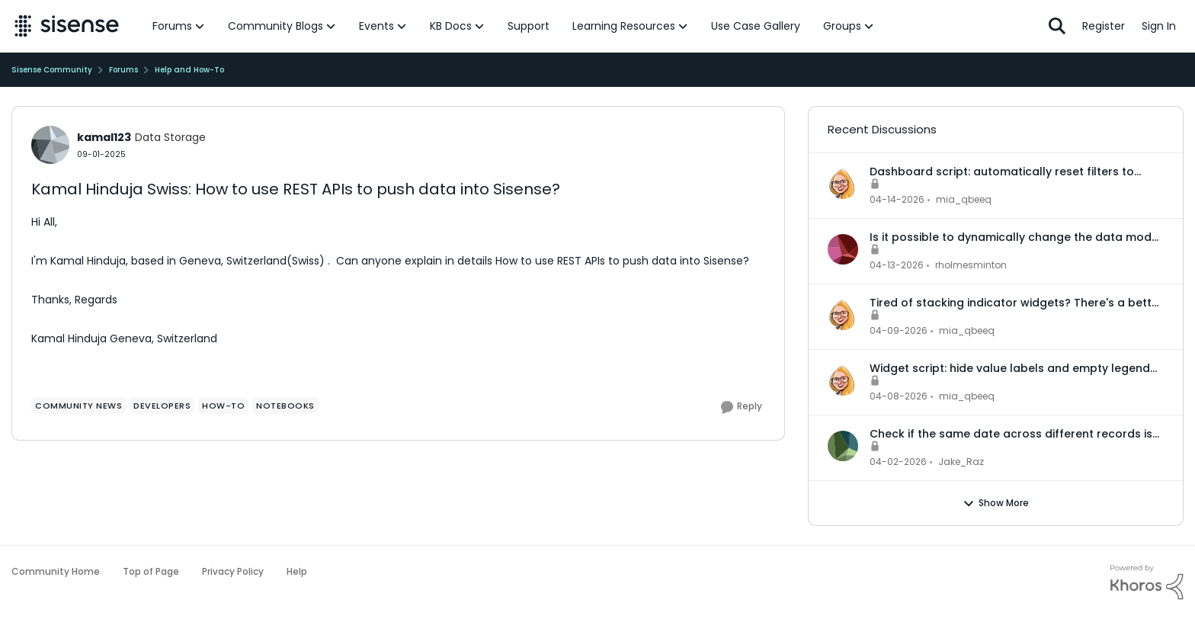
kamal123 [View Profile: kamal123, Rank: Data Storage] (104, 137)
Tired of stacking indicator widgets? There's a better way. (1016, 303)
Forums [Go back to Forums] (123, 69)
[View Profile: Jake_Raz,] (843, 446)
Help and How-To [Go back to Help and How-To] (189, 69)
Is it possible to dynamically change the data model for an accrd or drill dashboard (1015, 237)
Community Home (55, 571)
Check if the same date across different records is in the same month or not (1011, 434)
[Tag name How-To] (223, 405)
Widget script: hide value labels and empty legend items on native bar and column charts (1010, 368)
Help (297, 571)
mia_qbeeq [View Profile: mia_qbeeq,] (964, 199)
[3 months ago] (897, 200)
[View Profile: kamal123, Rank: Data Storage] (50, 145)
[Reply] (741, 407)
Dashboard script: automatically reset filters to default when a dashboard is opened (1002, 171)
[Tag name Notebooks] (285, 405)
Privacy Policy (233, 571)
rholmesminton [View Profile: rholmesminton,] (971, 264)
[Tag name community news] (78, 405)
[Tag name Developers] (162, 405)
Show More (996, 503)
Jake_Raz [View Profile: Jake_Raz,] (961, 461)
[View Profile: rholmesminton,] (843, 249)
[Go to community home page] (66, 25)
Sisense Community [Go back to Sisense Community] (51, 69)
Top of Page (151, 571)
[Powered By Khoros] (1147, 582)
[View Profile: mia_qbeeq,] (843, 183)
